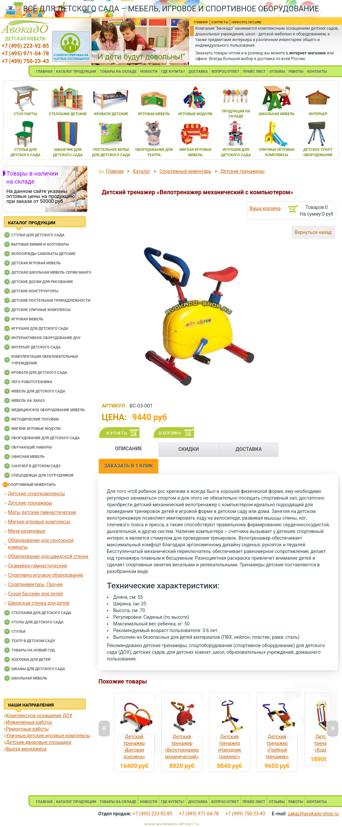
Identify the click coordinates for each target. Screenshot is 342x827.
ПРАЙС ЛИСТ (254, 71)
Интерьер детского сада (36, 347)
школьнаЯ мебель (277, 114)
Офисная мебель (28, 457)
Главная (115, 171)
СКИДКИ (188, 449)
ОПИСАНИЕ (128, 449)
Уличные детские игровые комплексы (48, 735)
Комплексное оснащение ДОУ (39, 715)
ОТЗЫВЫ (277, 71)
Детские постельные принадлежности (50, 300)
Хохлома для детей (30, 659)
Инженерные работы (29, 722)
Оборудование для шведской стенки (48, 556)
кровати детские (111, 114)
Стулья (18, 631)
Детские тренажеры (30, 503)
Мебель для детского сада (38, 391)
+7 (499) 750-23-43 (25, 61)
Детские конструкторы (34, 291)
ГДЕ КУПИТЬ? (173, 71)
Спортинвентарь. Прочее (35, 584)
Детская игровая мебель (36, 263)
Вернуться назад (313, 232)
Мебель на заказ (28, 400)
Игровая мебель (27, 319)
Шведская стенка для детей (38, 603)
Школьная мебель (29, 678)
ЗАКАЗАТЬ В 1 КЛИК (128, 466)
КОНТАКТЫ (317, 71)
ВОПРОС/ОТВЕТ (225, 71)
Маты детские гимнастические (42, 512)
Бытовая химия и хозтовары (40, 244)
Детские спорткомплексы (36, 493)
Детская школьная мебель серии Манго (51, 272)
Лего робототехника (31, 382)
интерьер (318, 114)
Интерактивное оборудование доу (46, 338)
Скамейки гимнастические (37, 565)
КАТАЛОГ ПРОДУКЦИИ (76, 71)
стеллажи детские (68, 114)
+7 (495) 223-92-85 (25, 46)
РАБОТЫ (296, 71)
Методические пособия (35, 419)
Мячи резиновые (26, 531)
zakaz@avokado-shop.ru (313, 813)
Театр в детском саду (33, 641)
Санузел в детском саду (36, 466)
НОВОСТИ (149, 71)
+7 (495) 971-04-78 (25, 53)
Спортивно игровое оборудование (45, 575)
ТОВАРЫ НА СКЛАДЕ (118, 71)
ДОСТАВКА (198, 71)
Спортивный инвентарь (32, 485)
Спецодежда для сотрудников (42, 475)
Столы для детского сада (37, 622)
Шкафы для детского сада (38, 669)
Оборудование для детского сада (45, 438)
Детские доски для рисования (42, 282)
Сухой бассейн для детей (35, 593)
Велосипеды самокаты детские (43, 254)
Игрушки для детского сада (39, 328)
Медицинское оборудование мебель (48, 410)
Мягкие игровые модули (35, 429)
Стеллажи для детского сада (41, 613)
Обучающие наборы (31, 447)
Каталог (142, 171)
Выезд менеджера (26, 749)
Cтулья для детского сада (37, 235)
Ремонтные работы (27, 729)
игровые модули (195, 114)
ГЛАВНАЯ (44, 71)
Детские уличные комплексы (41, 310)
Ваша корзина (265, 208)
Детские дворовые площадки (38, 742)
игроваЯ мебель (154, 114)
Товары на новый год (33, 650)
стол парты (25, 114)
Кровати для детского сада (39, 372)
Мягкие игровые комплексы (39, 521)
